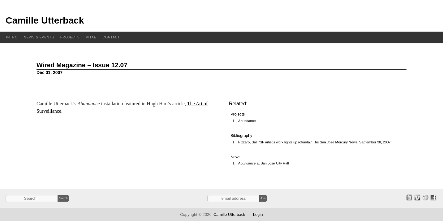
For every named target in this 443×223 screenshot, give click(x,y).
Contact (111, 37)
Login (258, 214)
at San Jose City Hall (263, 163)
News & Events (39, 37)
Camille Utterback (45, 20)
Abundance (247, 121)
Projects (70, 37)
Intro (12, 37)
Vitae (91, 37)
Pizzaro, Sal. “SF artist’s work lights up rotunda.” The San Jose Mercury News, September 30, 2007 (314, 142)
